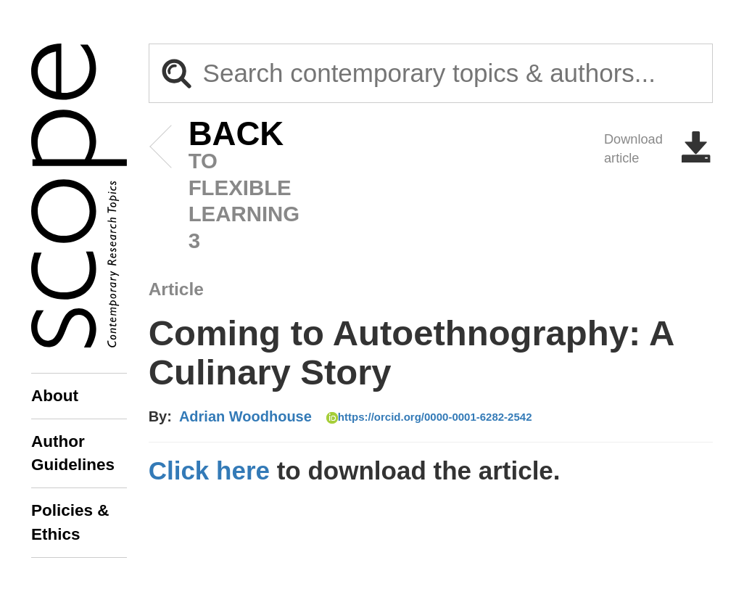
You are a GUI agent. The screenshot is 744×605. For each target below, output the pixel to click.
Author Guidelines (73, 453)
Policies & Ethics (70, 522)
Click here (209, 470)
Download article (658, 148)
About (54, 396)
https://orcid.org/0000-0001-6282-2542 (429, 417)
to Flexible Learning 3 (214, 186)
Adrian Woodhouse (245, 416)
